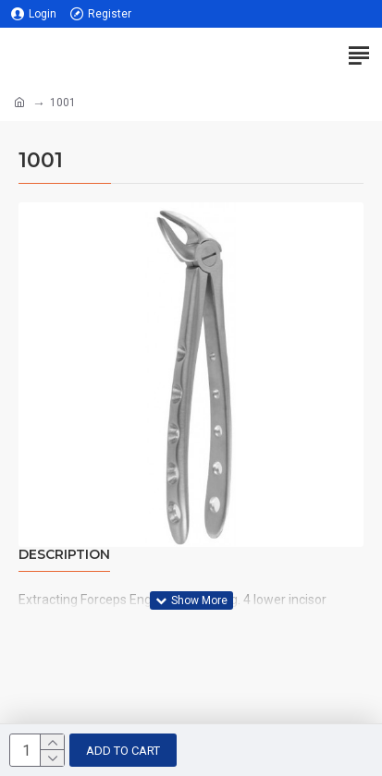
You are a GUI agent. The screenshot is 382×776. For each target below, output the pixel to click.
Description (64, 555)
